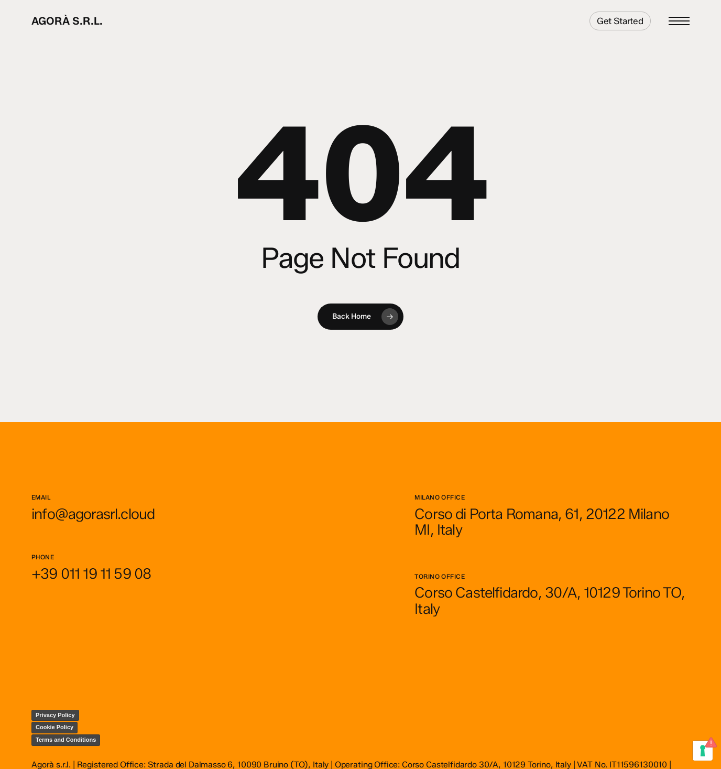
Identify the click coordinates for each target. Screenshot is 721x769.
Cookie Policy (54, 727)
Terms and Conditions (66, 739)
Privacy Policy (55, 715)
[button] (679, 21)
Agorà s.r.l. (67, 21)
